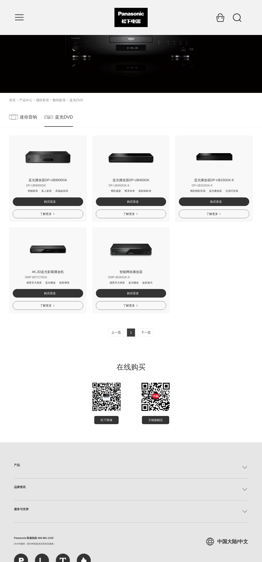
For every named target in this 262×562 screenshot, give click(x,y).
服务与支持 (21, 509)
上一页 (116, 332)
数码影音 (59, 100)
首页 (12, 100)
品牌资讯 (20, 487)
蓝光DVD (76, 100)
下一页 (146, 332)
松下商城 (106, 420)
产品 (17, 465)
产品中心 (25, 100)
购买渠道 (48, 201)
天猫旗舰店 (155, 420)
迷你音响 (23, 117)
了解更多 (47, 213)
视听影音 (42, 100)
